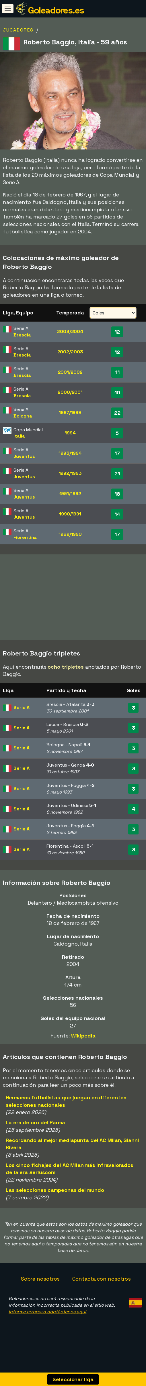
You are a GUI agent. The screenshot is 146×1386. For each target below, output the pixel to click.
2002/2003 (70, 352)
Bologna (22, 416)
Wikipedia (83, 1039)
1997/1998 (70, 413)
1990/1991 (70, 514)
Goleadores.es (56, 10)
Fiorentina (25, 537)
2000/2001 (70, 392)
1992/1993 (70, 473)
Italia (19, 436)
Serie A (21, 711)
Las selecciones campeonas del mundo (55, 1193)
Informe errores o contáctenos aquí (47, 1315)
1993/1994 (70, 453)
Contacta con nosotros (101, 1282)
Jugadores (18, 30)
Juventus (24, 456)
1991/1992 (70, 494)
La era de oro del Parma (35, 1126)
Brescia (22, 335)
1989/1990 (70, 534)
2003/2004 (70, 331)
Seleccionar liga (72, 1379)
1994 (70, 433)
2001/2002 (70, 372)
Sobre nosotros (40, 1282)
